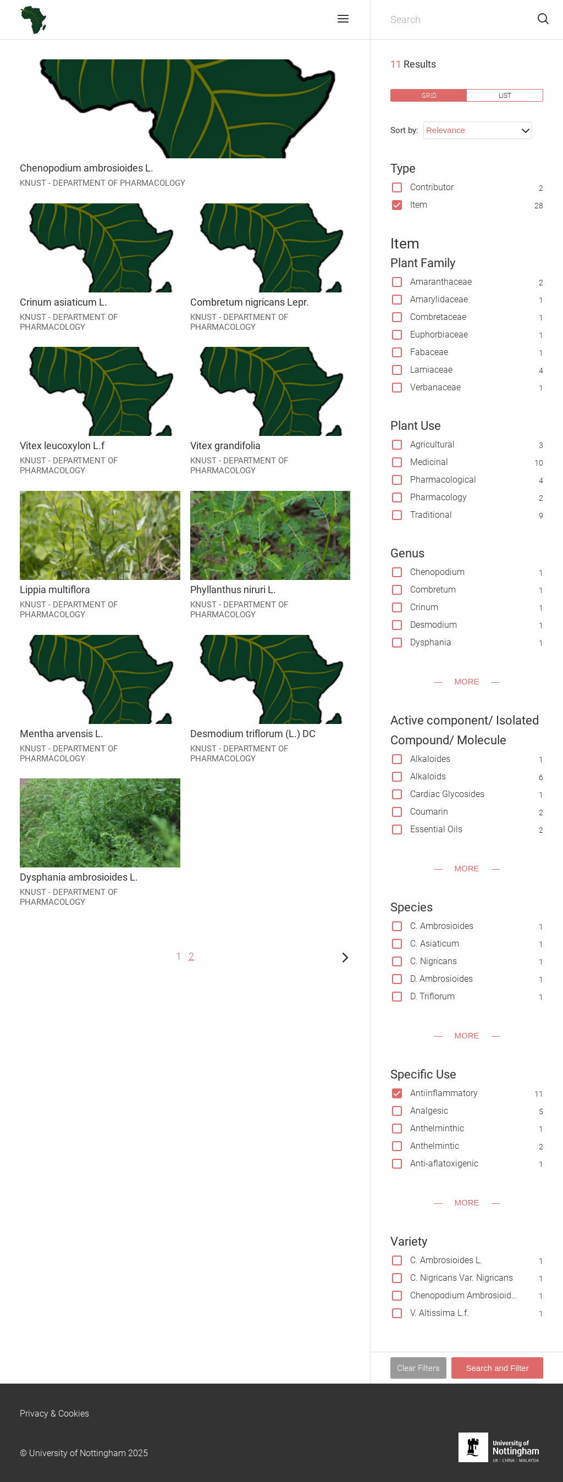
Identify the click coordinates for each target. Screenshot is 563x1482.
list (505, 95)
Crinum (424, 607)
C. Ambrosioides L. (446, 1260)
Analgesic (429, 1110)
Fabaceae (429, 352)
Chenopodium (437, 572)
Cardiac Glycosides (447, 794)
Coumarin (429, 811)
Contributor (432, 187)
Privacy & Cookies (54, 1413)
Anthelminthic (437, 1128)
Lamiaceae (431, 369)
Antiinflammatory (444, 1093)
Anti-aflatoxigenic (444, 1163)
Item (418, 205)
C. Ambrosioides (441, 926)
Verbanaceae (435, 387)
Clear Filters (418, 1368)
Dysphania (430, 642)
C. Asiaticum (434, 943)
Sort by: (404, 130)
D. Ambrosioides (441, 979)
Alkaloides (430, 759)
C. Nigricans (433, 961)
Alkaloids (428, 776)
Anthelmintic (434, 1146)
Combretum (433, 589)
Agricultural (432, 444)
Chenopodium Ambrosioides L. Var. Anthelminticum (464, 1295)
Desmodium (433, 625)
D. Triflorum (432, 996)
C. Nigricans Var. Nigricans (461, 1278)
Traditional (431, 515)
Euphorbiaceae (439, 334)
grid (429, 95)
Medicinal (429, 462)
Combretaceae (438, 317)
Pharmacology (438, 497)
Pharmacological (443, 479)
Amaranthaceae (441, 282)
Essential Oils (436, 829)
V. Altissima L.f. (439, 1313)
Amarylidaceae (439, 299)
